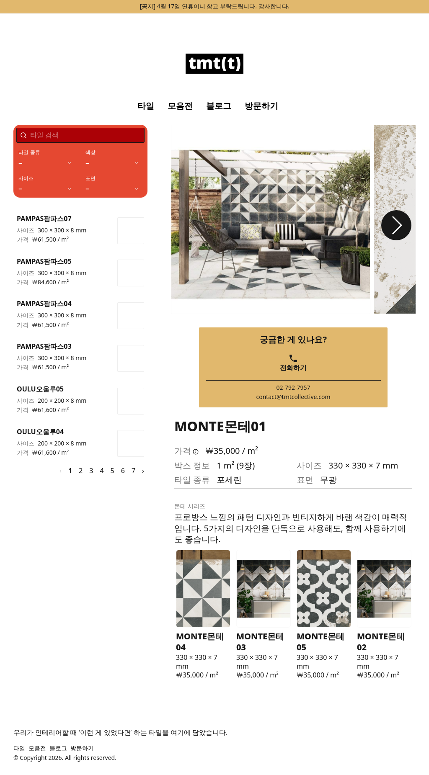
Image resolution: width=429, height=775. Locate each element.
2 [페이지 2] (81, 470)
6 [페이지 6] (123, 470)
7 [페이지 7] (133, 470)
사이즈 (26, 178)
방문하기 (261, 105)
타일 (145, 105)
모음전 (180, 105)
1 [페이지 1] (70, 470)
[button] (396, 225)
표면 (90, 178)
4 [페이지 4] (101, 470)
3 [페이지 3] (91, 470)
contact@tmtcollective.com (293, 397)
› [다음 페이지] (143, 470)
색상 (90, 152)
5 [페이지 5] (112, 470)
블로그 (218, 105)
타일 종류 (29, 152)
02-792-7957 (293, 387)
